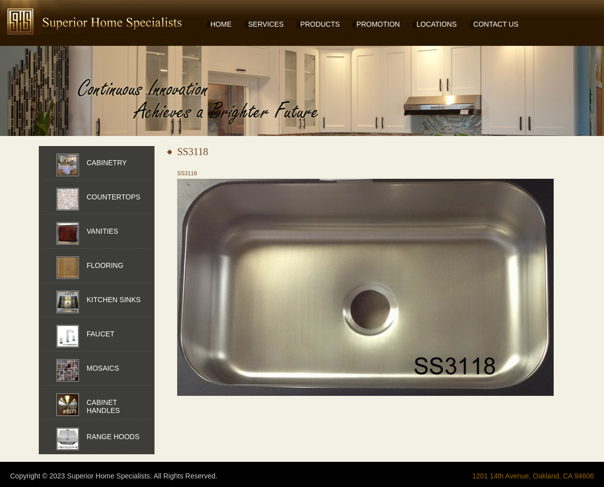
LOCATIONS (436, 24)
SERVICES (266, 24)
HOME (221, 24)
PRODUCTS (320, 24)
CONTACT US (495, 24)
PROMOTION (378, 24)
